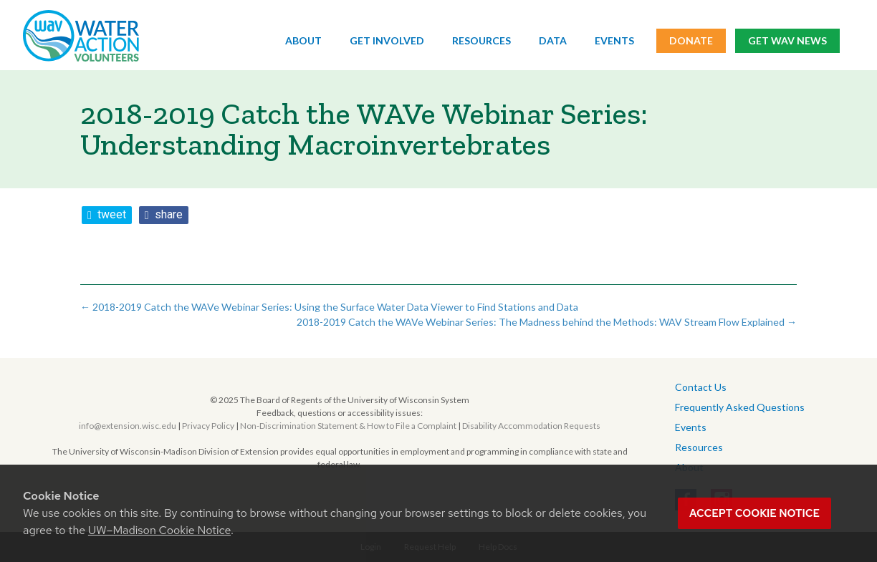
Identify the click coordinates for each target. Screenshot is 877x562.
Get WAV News (787, 41)
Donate (691, 41)
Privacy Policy (208, 425)
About (303, 41)
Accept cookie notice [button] (754, 513)
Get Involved (387, 41)
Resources (481, 41)
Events (614, 41)
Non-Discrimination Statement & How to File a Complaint (348, 425)
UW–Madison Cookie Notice (159, 530)
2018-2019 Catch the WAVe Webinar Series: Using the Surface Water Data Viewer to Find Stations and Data (329, 307)
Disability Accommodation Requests (531, 425)
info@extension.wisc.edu (127, 425)
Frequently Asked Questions (740, 407)
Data (553, 41)
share (169, 214)
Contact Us (701, 387)
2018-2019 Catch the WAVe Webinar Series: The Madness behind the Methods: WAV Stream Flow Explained (547, 322)
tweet (111, 214)
